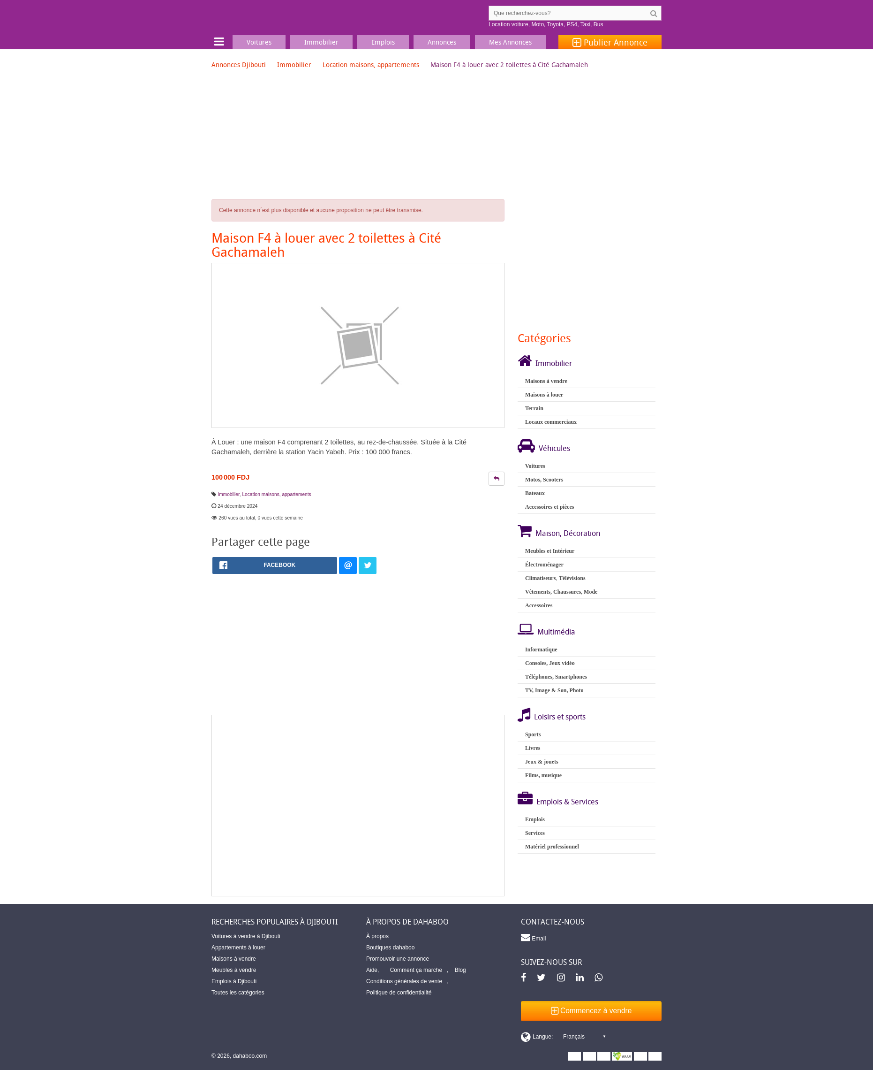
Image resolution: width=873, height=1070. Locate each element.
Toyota (555, 24)
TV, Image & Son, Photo (554, 690)
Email (533, 937)
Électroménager (544, 564)
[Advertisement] (358, 805)
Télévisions (572, 578)
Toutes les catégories (237, 992)
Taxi (585, 24)
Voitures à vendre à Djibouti (245, 936)
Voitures (535, 466)
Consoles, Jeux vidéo (550, 663)
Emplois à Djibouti (233, 981)
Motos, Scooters (544, 479)
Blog (460, 970)
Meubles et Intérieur (549, 551)
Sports (533, 734)
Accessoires (538, 605)
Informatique (541, 649)
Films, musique (543, 775)
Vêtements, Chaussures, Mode (561, 591)
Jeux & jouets (541, 761)
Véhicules (554, 448)
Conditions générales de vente (404, 981)
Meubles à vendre (233, 970)
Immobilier (294, 64)
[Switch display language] (563, 1036)
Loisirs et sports (560, 716)
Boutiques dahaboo (390, 947)
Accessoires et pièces (549, 507)
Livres (532, 748)
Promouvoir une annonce (397, 958)
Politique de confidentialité (398, 992)
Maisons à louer (544, 394)
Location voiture (508, 24)
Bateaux (535, 493)
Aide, (372, 970)
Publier (609, 42)
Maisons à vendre (546, 381)
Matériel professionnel (552, 846)
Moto (537, 24)
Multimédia (556, 632)
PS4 (572, 24)
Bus (598, 24)
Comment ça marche (416, 970)
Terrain (534, 408)
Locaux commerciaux (551, 422)
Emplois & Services (567, 801)
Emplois (535, 819)
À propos (377, 936)
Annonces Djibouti (238, 64)
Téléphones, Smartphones (556, 676)
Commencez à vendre (591, 1011)
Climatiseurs (540, 578)
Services (535, 833)
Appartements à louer (238, 947)
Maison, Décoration (567, 533)
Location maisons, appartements (371, 64)
